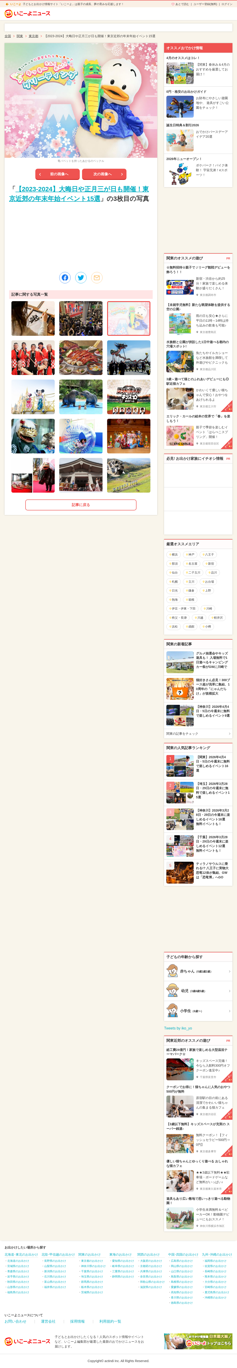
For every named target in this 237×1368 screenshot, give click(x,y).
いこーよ (15, 4)
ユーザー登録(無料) (205, 4)
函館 (189, 626)
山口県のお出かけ (182, 1271)
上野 (206, 590)
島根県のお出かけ (182, 1281)
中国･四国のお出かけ (183, 1254)
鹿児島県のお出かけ (217, 1292)
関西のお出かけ (148, 1254)
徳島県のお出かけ (182, 1302)
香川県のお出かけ (182, 1297)
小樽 (206, 626)
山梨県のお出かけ (55, 1266)
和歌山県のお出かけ (152, 1281)
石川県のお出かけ (55, 1276)
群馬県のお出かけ (92, 1281)
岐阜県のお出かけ (123, 1266)
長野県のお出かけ (55, 1260)
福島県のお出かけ (18, 1292)
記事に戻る (81, 505)
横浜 (173, 554)
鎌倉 (189, 590)
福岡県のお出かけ (216, 1260)
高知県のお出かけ (182, 1292)
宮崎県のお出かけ (216, 1287)
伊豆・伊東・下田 (182, 608)
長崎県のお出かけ (216, 1271)
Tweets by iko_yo (178, 1028)
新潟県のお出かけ (55, 1271)
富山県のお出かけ (55, 1281)
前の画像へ (59, 174)
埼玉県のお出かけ (92, 1276)
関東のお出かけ (89, 1254)
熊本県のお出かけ (216, 1276)
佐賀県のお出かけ (216, 1266)
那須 (173, 563)
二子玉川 (192, 572)
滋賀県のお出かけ (151, 1287)
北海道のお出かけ (18, 1260)
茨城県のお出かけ (92, 1292)
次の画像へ (102, 174)
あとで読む (182, 4)
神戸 (189, 554)
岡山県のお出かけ (182, 1266)
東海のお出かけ (120, 1254)
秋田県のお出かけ (18, 1281)
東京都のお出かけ (92, 1260)
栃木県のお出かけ (92, 1287)
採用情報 (77, 1321)
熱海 (173, 599)
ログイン (227, 4)
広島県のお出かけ (182, 1260)
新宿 (209, 563)
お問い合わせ (15, 1321)
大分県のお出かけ (216, 1281)
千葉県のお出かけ (92, 1271)
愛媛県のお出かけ (182, 1287)
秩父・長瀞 (178, 617)
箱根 (189, 599)
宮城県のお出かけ (18, 1266)
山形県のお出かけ (18, 1287)
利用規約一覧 (110, 1321)
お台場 (208, 581)
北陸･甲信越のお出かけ (58, 1254)
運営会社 (48, 1321)
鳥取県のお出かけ (182, 1276)
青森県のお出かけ (18, 1271)
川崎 (207, 608)
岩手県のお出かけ (18, 1276)
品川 (212, 572)
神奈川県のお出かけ (93, 1266)
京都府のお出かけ (151, 1266)
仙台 (173, 572)
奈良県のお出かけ (151, 1276)
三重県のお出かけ (123, 1271)
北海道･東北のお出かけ (21, 1254)
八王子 (208, 554)
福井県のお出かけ (55, 1287)
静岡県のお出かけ (123, 1276)
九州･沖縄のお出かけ (217, 1254)
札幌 (173, 581)
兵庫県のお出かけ (151, 1271)
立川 (189, 581)
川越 (198, 617)
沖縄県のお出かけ (216, 1297)
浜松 (173, 626)
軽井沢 (217, 617)
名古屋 (191, 563)
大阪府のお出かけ (151, 1260)
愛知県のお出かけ (123, 1260)
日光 (173, 590)
